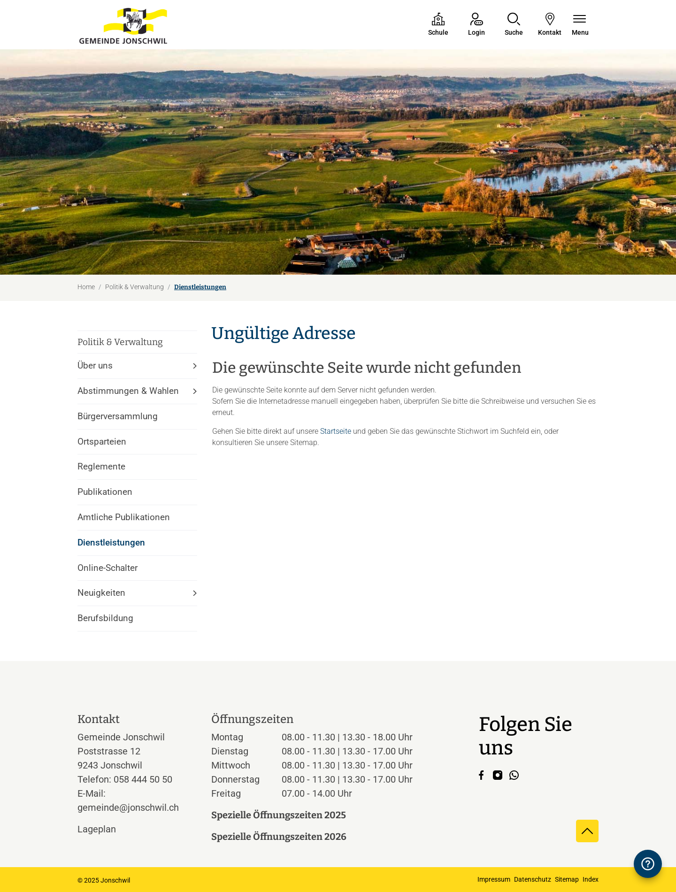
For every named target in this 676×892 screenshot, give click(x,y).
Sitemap (567, 879)
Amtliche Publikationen (123, 517)
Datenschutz (532, 879)
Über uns (95, 365)
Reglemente (101, 466)
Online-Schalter (107, 567)
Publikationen (104, 491)
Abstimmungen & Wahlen (128, 390)
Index (591, 879)
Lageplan (105, 829)
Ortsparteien (101, 441)
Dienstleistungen (111, 546)
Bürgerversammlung (117, 416)
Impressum (493, 879)
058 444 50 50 (143, 779)
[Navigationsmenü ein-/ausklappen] (580, 25)
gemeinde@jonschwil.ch (128, 807)
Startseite (335, 431)
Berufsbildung (105, 618)
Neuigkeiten (101, 592)
